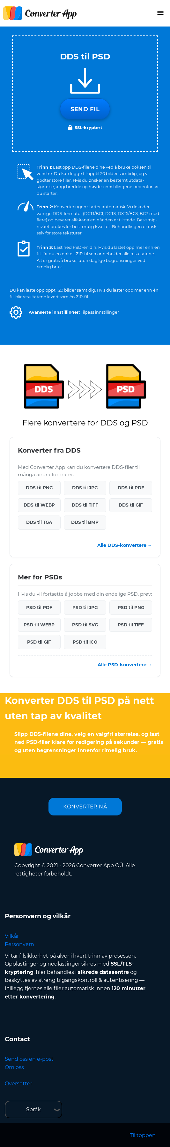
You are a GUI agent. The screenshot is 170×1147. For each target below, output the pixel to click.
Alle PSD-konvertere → (125, 665)
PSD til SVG (85, 624)
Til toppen (143, 1135)
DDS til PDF (131, 487)
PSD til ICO (85, 642)
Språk (33, 1109)
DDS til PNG (39, 487)
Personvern (19, 944)
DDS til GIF (131, 505)
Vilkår (12, 936)
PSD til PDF (39, 607)
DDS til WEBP (39, 505)
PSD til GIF (39, 642)
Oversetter (18, 1084)
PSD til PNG (131, 607)
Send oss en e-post (29, 1059)
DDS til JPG (85, 487)
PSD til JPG (85, 607)
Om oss (14, 1067)
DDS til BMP (85, 522)
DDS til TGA (39, 522)
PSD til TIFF (131, 624)
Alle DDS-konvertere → (124, 545)
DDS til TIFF (85, 505)
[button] (16, 312)
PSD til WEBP (39, 624)
